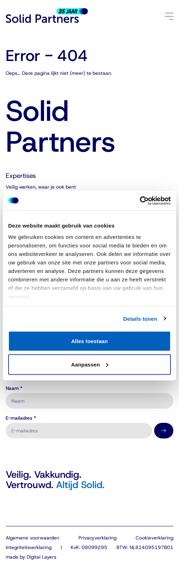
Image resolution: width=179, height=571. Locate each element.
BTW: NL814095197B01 (144, 547)
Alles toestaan (89, 341)
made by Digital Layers (31, 557)
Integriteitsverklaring (28, 547)
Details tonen (140, 318)
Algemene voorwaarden (32, 537)
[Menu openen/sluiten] (169, 16)
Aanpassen (89, 364)
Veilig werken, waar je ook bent (41, 187)
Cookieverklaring (154, 537)
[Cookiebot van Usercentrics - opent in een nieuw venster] (140, 200)
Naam (14, 388)
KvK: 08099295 (89, 547)
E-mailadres (21, 418)
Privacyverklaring (97, 537)
